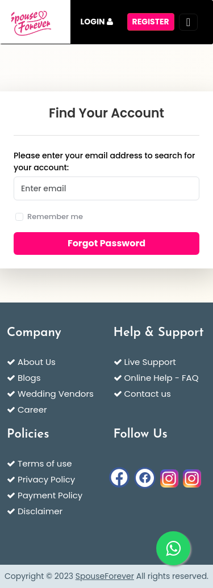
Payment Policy (50, 495)
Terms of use (45, 463)
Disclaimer (40, 511)
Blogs (29, 378)
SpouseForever (105, 576)
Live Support (150, 362)
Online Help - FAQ (161, 378)
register (150, 21)
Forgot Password (106, 243)
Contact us (147, 394)
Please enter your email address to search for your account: (104, 161)
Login (97, 21)
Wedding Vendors (56, 394)
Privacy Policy (46, 479)
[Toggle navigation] (188, 22)
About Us (37, 362)
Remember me (55, 216)
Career (32, 409)
